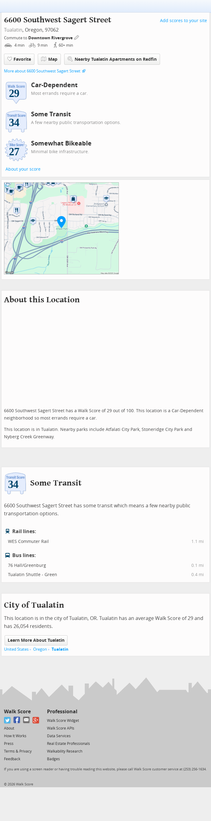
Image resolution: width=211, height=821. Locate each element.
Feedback (12, 759)
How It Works (15, 736)
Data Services (59, 736)
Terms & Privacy (18, 751)
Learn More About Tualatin (36, 640)
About (9, 728)
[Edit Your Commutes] (77, 37)
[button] (61, 221)
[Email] (26, 720)
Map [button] (49, 59)
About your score (23, 169)
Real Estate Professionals (68, 744)
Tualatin (13, 30)
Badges (53, 759)
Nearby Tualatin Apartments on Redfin (112, 59)
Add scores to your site (183, 20)
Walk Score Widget (63, 720)
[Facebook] (17, 720)
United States (16, 649)
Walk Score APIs (60, 728)
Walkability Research (64, 751)
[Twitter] (7, 720)
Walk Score (17, 712)
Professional (62, 712)
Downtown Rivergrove (51, 38)
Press (9, 744)
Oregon (40, 649)
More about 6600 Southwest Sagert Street (42, 71)
